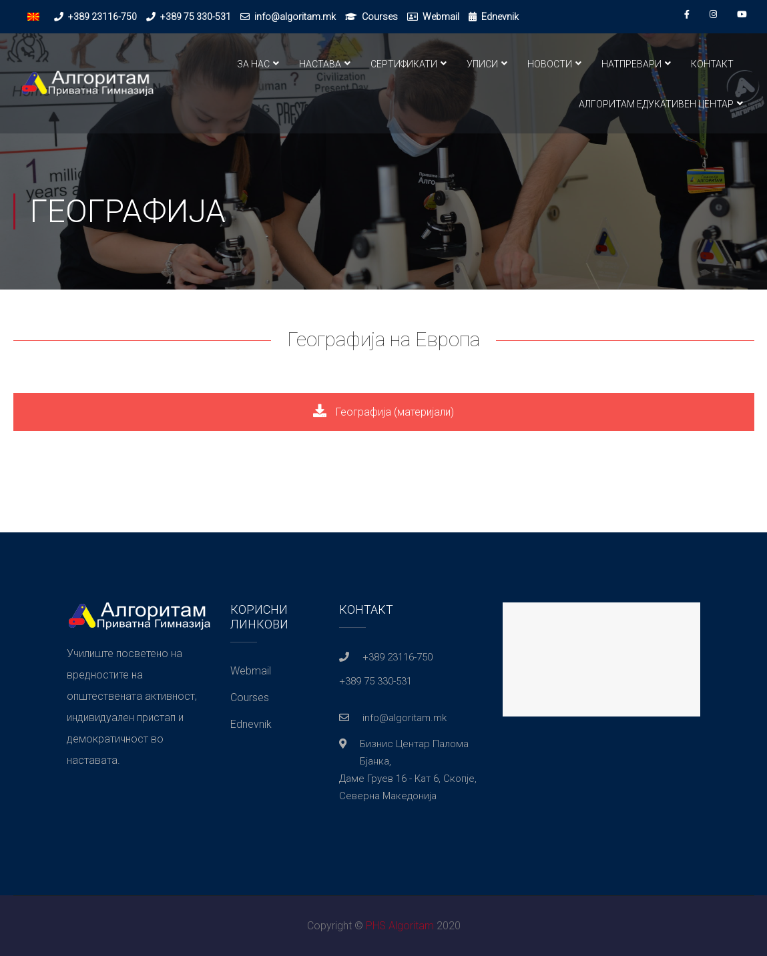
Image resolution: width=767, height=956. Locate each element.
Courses (380, 16)
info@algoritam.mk (295, 16)
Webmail (441, 16)
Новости (549, 64)
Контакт (712, 64)
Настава (320, 64)
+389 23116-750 (102, 16)
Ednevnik (500, 16)
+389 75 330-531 (195, 16)
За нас (253, 64)
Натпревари (631, 64)
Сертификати (403, 64)
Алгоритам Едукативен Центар (656, 104)
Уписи (482, 64)
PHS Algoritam (400, 925)
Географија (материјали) (383, 412)
